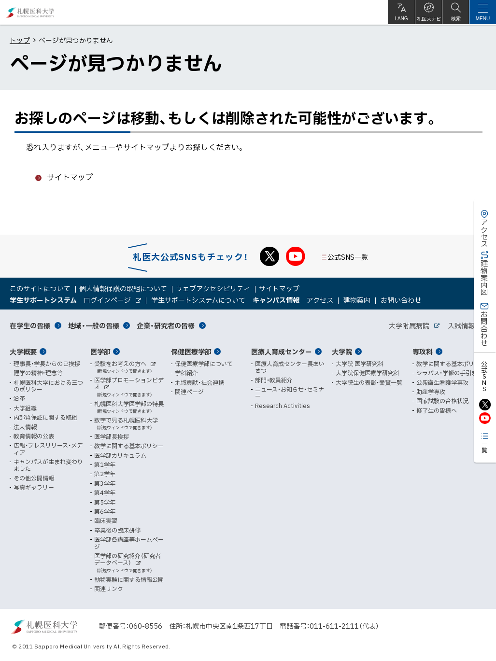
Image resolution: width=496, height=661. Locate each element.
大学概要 (23, 351)
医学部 (100, 351)
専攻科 (422, 351)
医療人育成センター (281, 351)
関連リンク (108, 588)
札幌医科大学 (30, 12)
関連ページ (189, 391)
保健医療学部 (191, 351)
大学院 (342, 351)
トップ (20, 40)
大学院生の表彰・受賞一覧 (369, 382)
